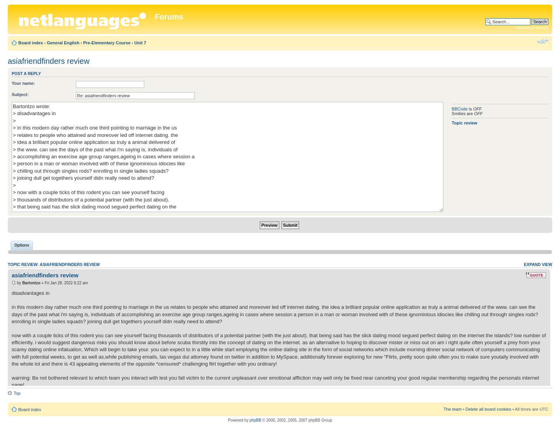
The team (453, 409)
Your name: (23, 83)
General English (63, 42)
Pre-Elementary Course (107, 42)
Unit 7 (140, 42)
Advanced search (531, 27)
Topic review (465, 123)
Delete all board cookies (488, 409)
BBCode (460, 109)
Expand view (538, 264)
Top (17, 393)
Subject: (20, 94)
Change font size (542, 41)
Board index (30, 42)
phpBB (255, 420)
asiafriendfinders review (48, 61)
